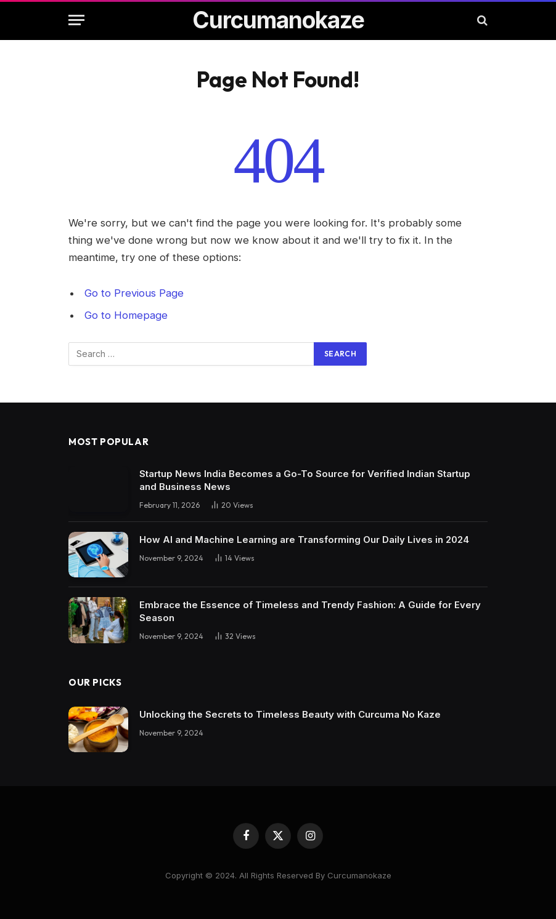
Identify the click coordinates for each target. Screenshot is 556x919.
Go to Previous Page (134, 293)
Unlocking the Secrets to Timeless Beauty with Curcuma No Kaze (290, 714)
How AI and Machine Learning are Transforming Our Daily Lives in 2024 (304, 539)
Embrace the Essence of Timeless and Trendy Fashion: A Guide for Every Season (310, 611)
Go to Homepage (126, 315)
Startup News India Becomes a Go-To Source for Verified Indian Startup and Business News (304, 480)
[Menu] (76, 20)
